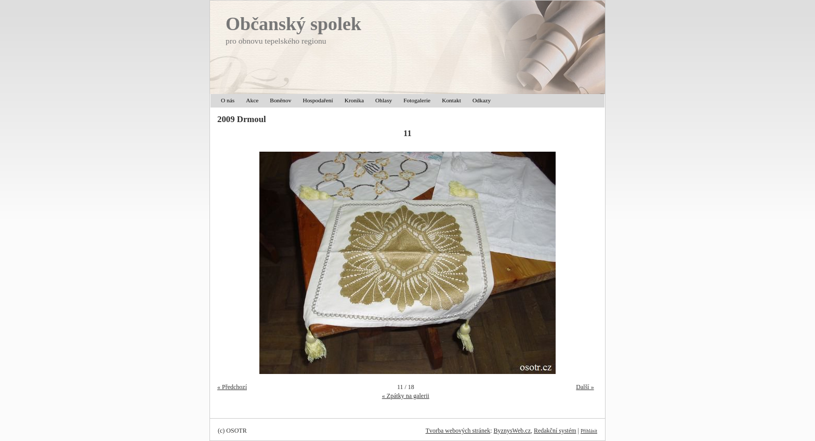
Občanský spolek (293, 24)
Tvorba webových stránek (458, 430)
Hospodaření (318, 100)
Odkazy (481, 100)
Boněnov (280, 100)
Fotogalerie (416, 100)
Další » (585, 387)
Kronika (354, 100)
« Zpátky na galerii (405, 395)
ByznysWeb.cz (512, 430)
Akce (252, 100)
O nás (227, 100)
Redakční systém (555, 430)
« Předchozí (232, 387)
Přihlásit (589, 431)
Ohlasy (383, 100)
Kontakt (451, 100)
